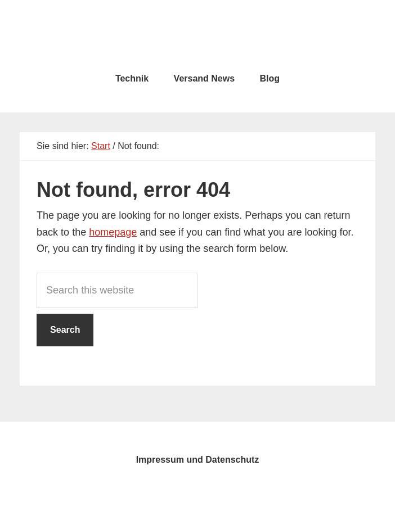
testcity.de (197, 33)
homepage (113, 232)
